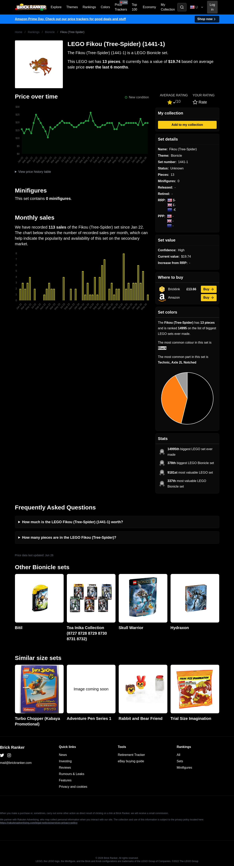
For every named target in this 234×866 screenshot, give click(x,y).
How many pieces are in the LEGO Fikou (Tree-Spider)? (69, 538)
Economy (149, 7)
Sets (180, 761)
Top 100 (134, 7)
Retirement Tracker (131, 755)
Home (18, 32)
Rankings (89, 7)
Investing (65, 761)
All (178, 755)
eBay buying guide (131, 761)
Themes (72, 7)
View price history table (34, 171)
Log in (212, 7)
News (63, 755)
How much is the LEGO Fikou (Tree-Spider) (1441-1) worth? (72, 522)
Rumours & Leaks (71, 774)
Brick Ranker (12, 747)
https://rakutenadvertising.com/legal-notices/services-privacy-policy (38, 822)
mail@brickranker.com (16, 762)
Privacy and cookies (73, 786)
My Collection (168, 7)
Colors (105, 7)
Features (65, 780)
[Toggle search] (182, 7)
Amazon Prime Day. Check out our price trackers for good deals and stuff (70, 19)
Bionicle (50, 32)
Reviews (65, 767)
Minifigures (184, 767)
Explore (56, 7)
